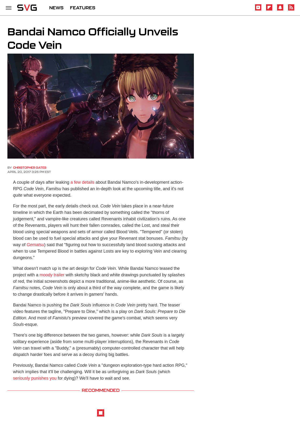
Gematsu (35, 244)
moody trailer (52, 274)
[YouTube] (258, 9)
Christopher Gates (29, 167)
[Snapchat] (280, 9)
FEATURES (82, 7)
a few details (82, 182)
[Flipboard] (269, 9)
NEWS (56, 7)
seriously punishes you (35, 378)
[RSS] (291, 9)
